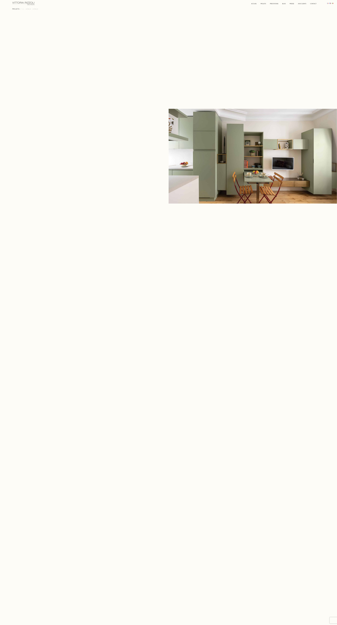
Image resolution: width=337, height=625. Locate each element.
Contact (312, 3)
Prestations (271, 3)
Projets (259, 3)
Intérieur (28, 9)
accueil (250, 3)
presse (289, 3)
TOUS (22, 9)
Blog (281, 3)
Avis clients (300, 3)
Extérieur (35, 9)
